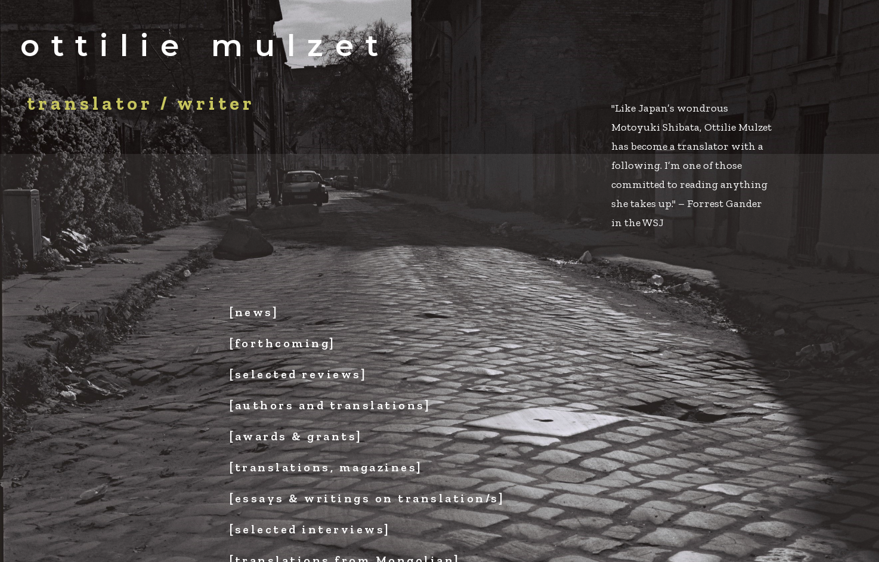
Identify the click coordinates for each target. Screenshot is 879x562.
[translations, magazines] (326, 467)
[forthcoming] (283, 343)
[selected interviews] (310, 529)
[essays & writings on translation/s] (367, 498)
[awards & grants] (296, 436)
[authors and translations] (330, 405)
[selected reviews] (298, 374)
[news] (254, 312)
